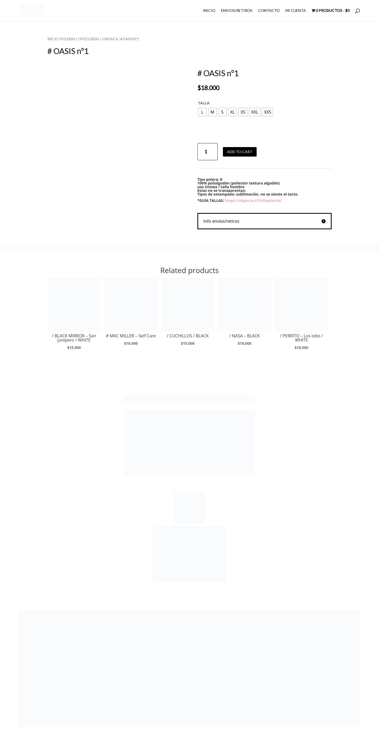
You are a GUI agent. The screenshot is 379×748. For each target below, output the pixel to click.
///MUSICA (110, 39)
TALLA (204, 102)
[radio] (202, 112)
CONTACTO (269, 11)
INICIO (209, 11)
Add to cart (239, 151)
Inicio (52, 39)
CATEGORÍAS (88, 39)
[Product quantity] (207, 151)
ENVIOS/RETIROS (236, 11)
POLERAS (68, 39)
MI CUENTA (296, 11)
